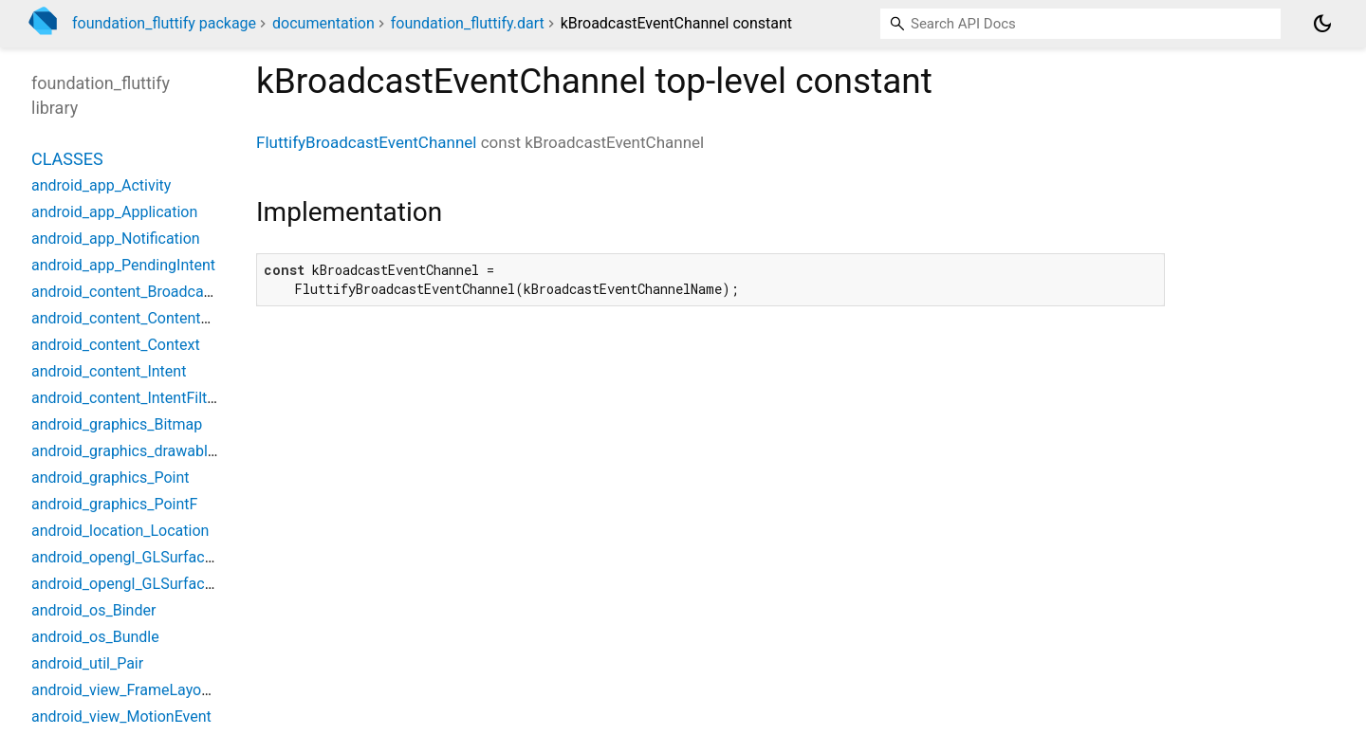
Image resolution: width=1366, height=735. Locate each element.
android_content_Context (115, 345)
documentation (323, 23)
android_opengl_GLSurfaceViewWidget (162, 584)
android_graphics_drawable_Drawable (158, 451)
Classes (67, 159)
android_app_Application (114, 212)
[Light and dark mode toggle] (1322, 24)
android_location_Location (120, 531)
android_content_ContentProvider (144, 318)
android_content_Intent (108, 371)
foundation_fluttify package (164, 23)
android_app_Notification (115, 239)
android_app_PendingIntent (123, 265)
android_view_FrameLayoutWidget (146, 690)
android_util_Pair (87, 663)
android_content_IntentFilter (125, 398)
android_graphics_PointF (114, 504)
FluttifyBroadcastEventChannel (366, 142)
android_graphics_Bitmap (116, 424)
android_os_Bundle (95, 637)
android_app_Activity (101, 185)
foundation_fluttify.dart (468, 23)
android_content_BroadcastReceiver (152, 292)
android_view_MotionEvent (121, 716)
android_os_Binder (93, 610)
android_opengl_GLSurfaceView (138, 557)
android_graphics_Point (110, 478)
